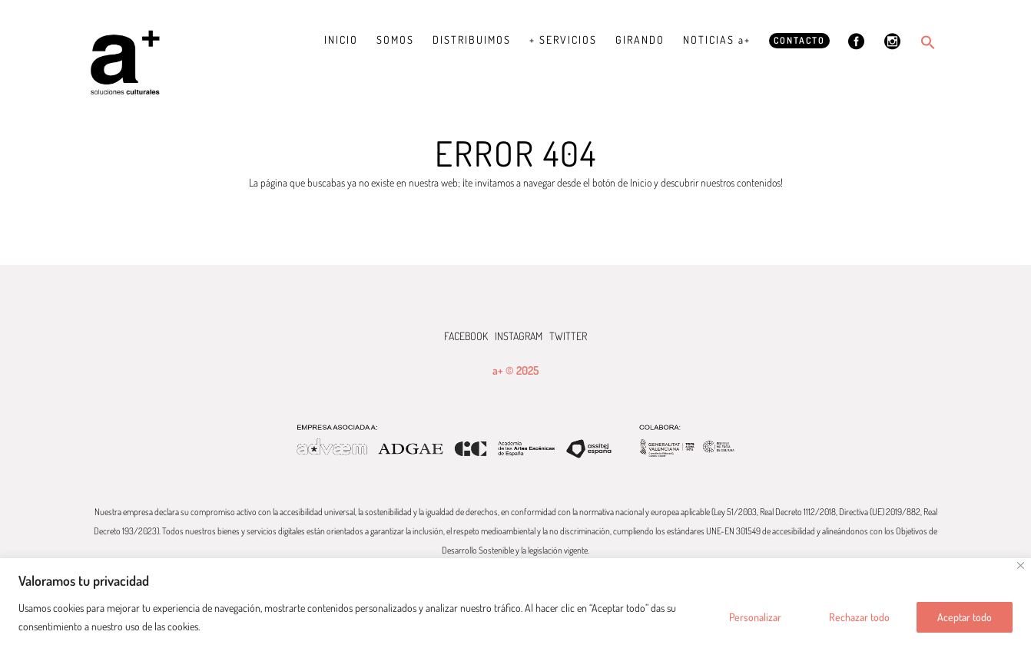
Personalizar (755, 616)
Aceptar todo (964, 616)
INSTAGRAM (518, 335)
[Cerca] (1020, 565)
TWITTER (568, 335)
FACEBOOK (466, 335)
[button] (928, 42)
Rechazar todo (859, 616)
